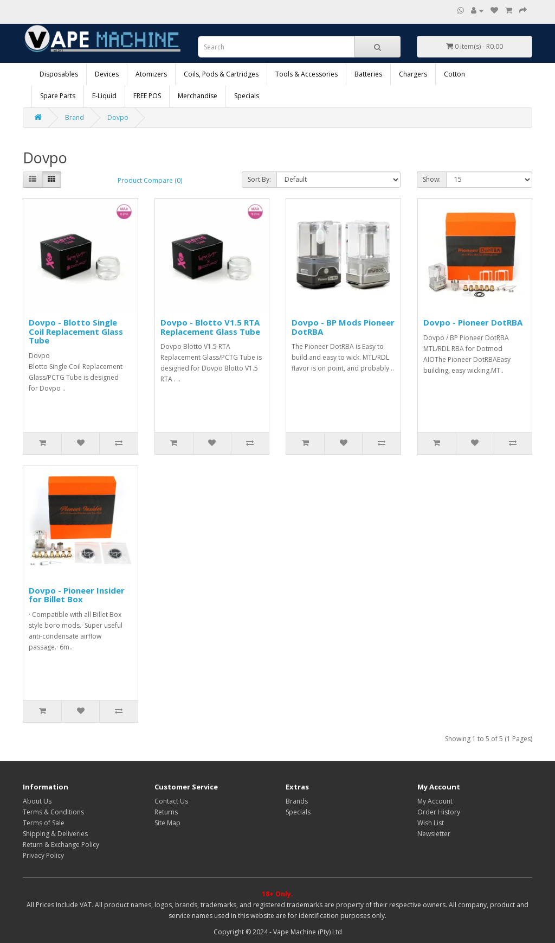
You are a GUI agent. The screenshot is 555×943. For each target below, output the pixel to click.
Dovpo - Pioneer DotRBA (472, 322)
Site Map (167, 822)
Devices (107, 74)
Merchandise (197, 95)
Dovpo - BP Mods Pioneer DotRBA (343, 327)
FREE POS (147, 95)
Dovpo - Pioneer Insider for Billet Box (77, 595)
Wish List (430, 822)
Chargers (413, 74)
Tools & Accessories (306, 74)
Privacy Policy (43, 855)
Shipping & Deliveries (55, 833)
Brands (297, 801)
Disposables (59, 74)
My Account (435, 801)
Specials (246, 95)
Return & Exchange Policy (61, 844)
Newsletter (433, 833)
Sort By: (259, 179)
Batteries (368, 74)
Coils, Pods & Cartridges (221, 74)
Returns (166, 812)
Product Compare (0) (150, 180)
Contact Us (171, 801)
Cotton (454, 74)
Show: (432, 179)
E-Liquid (104, 95)
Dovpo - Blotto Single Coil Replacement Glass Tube (76, 331)
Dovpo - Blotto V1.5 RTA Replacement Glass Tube (210, 327)
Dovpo (117, 117)
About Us (37, 801)
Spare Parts (57, 95)
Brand (74, 117)
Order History (438, 812)
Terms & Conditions (53, 812)
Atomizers (151, 74)
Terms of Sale (43, 822)
